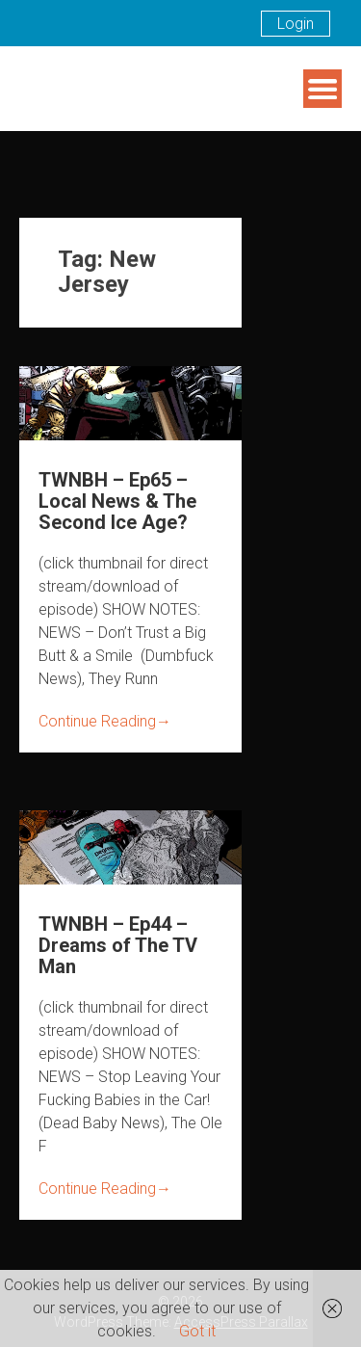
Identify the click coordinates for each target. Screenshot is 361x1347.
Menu (322, 88)
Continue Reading (105, 721)
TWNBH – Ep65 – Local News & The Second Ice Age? (117, 501)
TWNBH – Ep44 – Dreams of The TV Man (118, 945)
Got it (197, 1331)
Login (295, 23)
